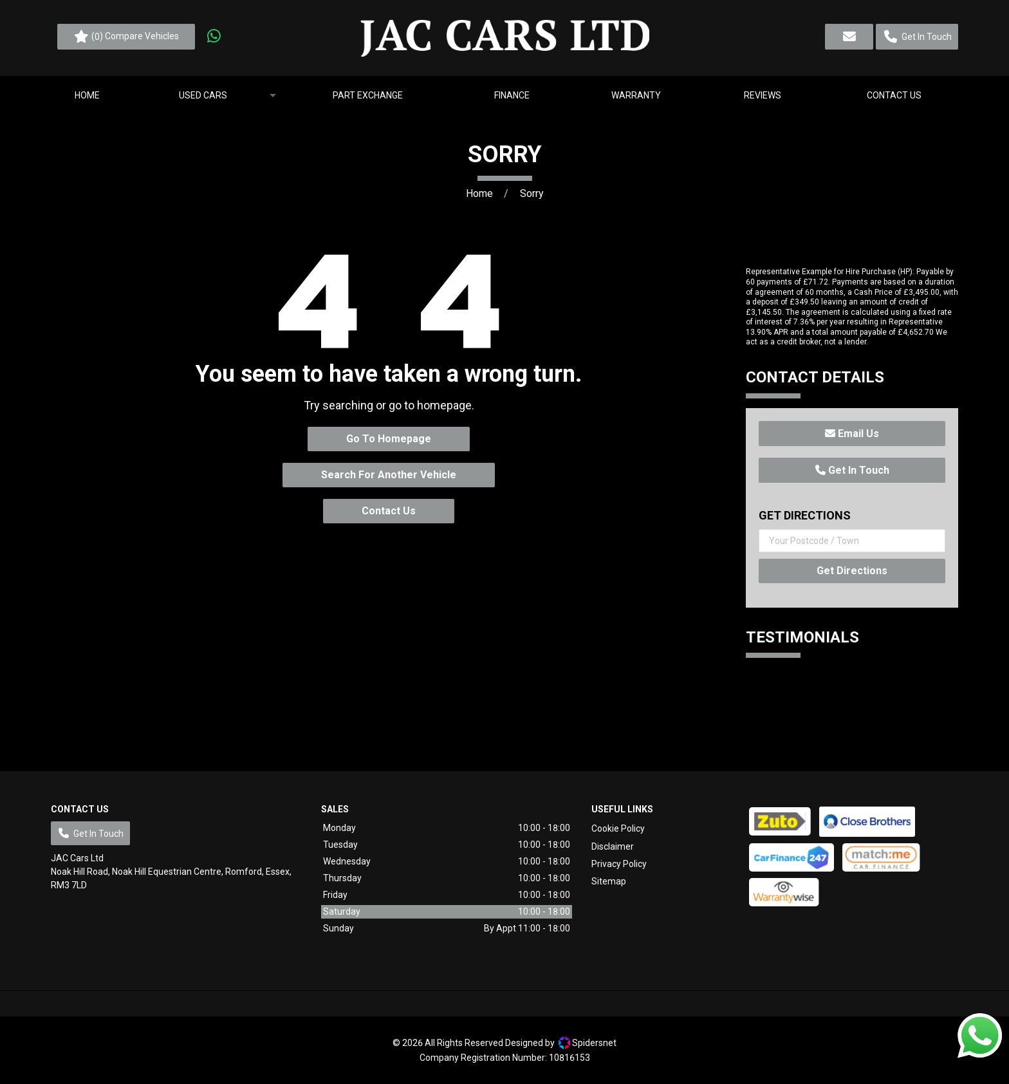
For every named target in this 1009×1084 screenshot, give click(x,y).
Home (479, 193)
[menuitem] (87, 95)
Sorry (532, 193)
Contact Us (389, 511)
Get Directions (852, 571)
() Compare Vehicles (126, 36)
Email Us (852, 433)
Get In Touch (852, 470)
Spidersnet (587, 1042)
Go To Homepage (388, 439)
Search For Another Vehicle (388, 475)
